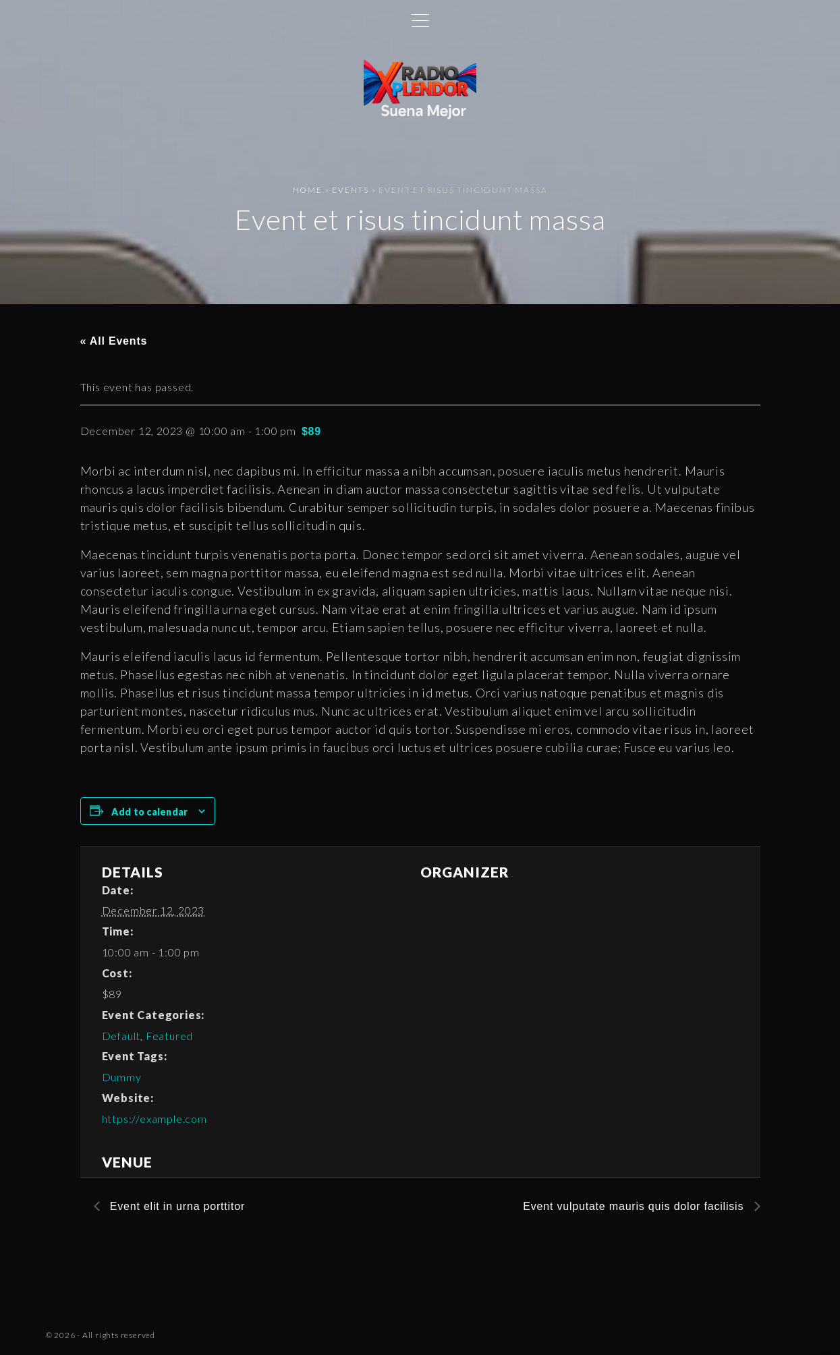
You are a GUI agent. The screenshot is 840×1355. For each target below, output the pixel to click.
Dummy (122, 1076)
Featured (169, 1035)
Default (121, 1035)
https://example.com (154, 1118)
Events (350, 190)
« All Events (114, 341)
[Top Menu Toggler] (420, 20)
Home (308, 190)
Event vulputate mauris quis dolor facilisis (635, 1206)
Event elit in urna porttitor (176, 1206)
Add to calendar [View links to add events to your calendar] (149, 811)
